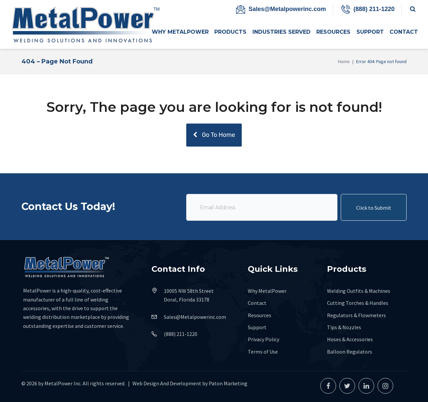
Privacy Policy (263, 339)
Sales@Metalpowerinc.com (287, 9)
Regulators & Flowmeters (356, 315)
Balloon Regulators (349, 351)
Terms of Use (263, 351)
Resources (259, 315)
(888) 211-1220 (374, 9)
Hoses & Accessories (350, 339)
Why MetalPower (267, 290)
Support (257, 327)
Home (344, 61)
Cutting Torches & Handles (357, 302)
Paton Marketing (228, 383)
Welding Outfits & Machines (358, 290)
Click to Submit (373, 212)
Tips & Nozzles (344, 327)
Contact (257, 302)
